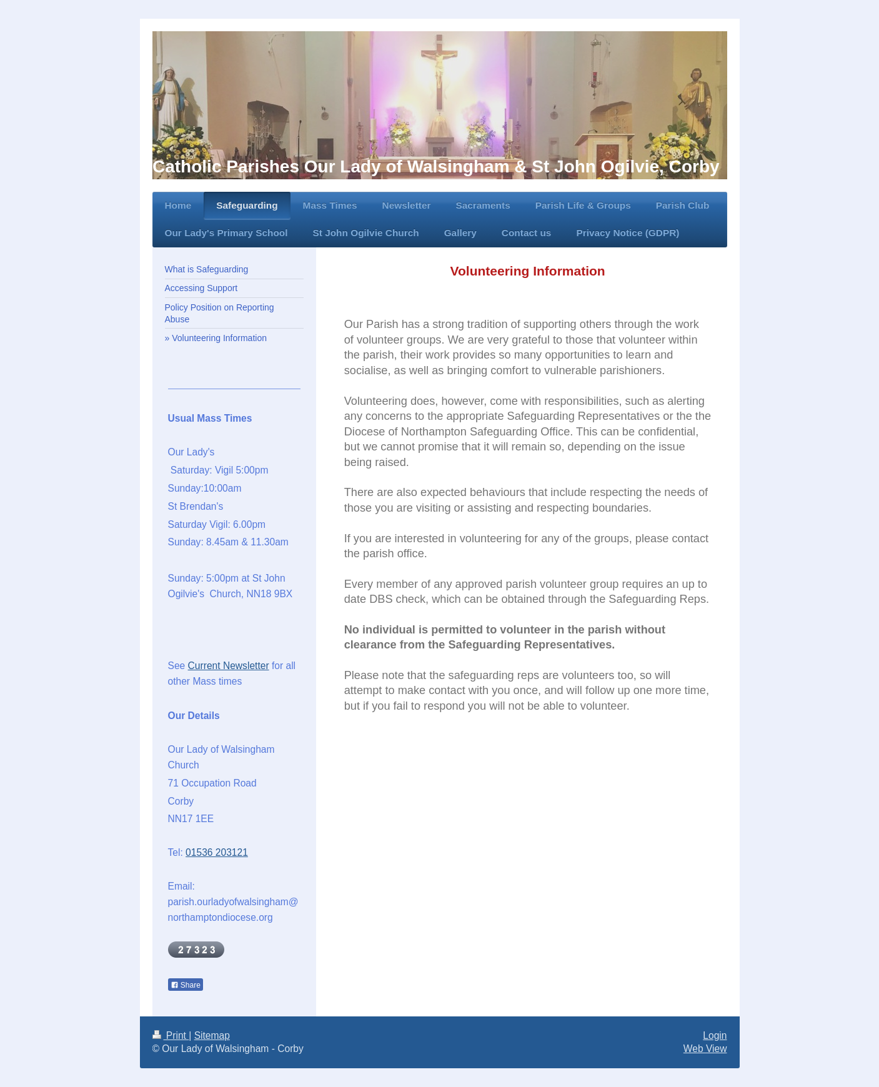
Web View (705, 1048)
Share (186, 985)
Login (715, 1035)
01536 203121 (217, 852)
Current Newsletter (228, 665)
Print (170, 1035)
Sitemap (212, 1035)
